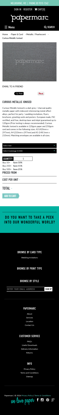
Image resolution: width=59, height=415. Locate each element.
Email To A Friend (12, 86)
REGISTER (27, 9)
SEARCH (49, 27)
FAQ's (29, 341)
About (29, 314)
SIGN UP (48, 289)
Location (29, 321)
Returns (29, 352)
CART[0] (39, 9)
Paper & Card (17, 34)
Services (29, 317)
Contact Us (29, 325)
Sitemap (29, 376)
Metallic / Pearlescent (36, 34)
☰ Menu (9, 27)
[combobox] (29, 145)
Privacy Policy (29, 369)
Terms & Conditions (42, 395)
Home (5, 34)
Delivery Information (29, 349)
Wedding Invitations (29, 257)
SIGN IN (17, 9)
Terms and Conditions (29, 372)
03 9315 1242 (42, 3)
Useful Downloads (29, 345)
